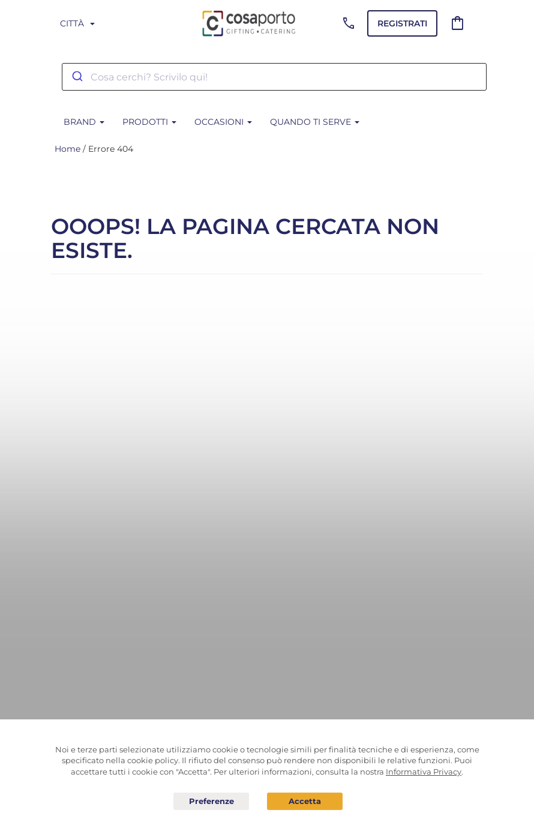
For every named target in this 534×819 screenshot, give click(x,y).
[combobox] (274, 77)
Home (67, 148)
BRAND (84, 121)
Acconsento (305, 801)
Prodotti (149, 121)
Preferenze (211, 802)
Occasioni (223, 121)
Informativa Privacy (423, 771)
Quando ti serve (314, 121)
